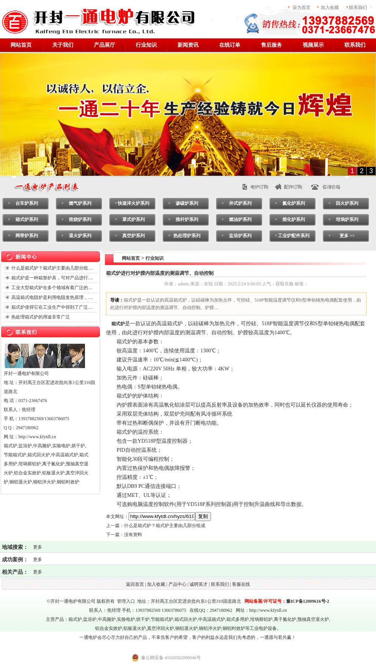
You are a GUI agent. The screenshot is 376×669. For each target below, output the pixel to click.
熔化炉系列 (293, 219)
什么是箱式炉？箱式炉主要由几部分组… (51, 268)
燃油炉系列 (240, 219)
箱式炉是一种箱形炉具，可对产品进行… (51, 277)
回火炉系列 (347, 203)
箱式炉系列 (26, 219)
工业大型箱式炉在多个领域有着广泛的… (51, 287)
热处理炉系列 (186, 235)
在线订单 (229, 45)
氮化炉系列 (293, 203)
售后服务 (271, 45)
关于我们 (62, 45)
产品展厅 (104, 45)
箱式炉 (75, 619)
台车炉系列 (26, 203)
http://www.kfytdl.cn (268, 610)
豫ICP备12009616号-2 (307, 601)
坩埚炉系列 (347, 219)
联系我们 (354, 45)
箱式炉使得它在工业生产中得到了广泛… (51, 307)
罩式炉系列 (133, 219)
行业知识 (146, 45)
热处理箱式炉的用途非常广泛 (40, 317)
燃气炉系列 (80, 203)
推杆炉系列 (187, 219)
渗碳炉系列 (187, 203)
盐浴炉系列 (240, 235)
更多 (37, 547)
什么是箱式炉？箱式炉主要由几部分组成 (164, 525)
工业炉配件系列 (293, 235)
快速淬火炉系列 (133, 203)
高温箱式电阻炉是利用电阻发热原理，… (51, 297)
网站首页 (128, 258)
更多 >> (347, 235)
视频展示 (313, 45)
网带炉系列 (26, 235)
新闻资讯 (188, 45)
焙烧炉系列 (80, 219)
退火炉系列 (80, 235)
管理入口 (126, 601)
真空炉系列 (133, 235)
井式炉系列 (240, 203)
